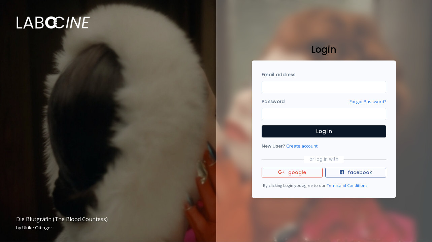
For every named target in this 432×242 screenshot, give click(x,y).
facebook (356, 172)
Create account (302, 146)
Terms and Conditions (347, 185)
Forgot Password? (368, 101)
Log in (324, 131)
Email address (278, 75)
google (292, 172)
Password (273, 101)
